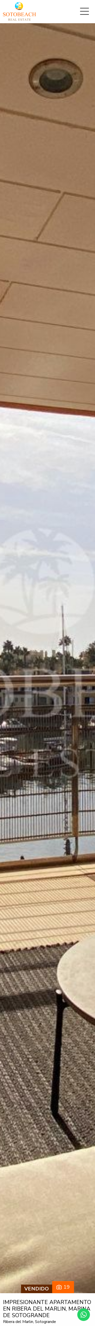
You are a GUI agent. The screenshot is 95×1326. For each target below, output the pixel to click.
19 (63, 1287)
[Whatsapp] (83, 1314)
